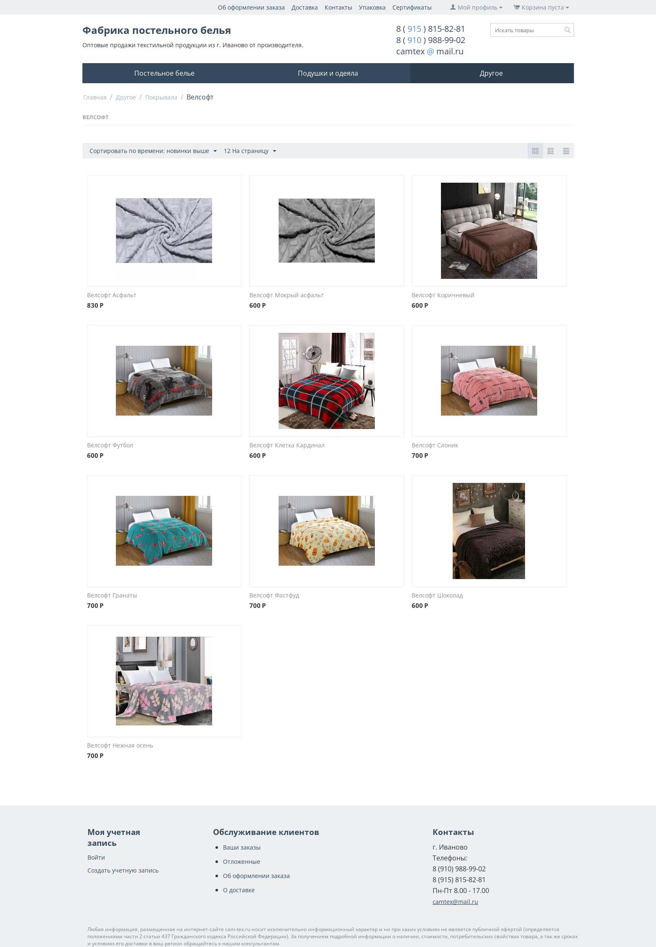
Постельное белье (164, 73)
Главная (95, 97)
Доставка (305, 7)
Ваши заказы (242, 847)
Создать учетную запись (123, 870)
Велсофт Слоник (435, 445)
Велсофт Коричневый (443, 295)
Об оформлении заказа (251, 7)
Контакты (338, 7)
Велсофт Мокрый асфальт (286, 295)
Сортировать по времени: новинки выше (153, 151)
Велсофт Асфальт (111, 295)
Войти (96, 857)
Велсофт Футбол (110, 445)
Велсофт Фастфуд (274, 595)
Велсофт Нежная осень (120, 745)
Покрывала (161, 97)
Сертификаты (412, 7)
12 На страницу (250, 151)
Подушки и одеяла (328, 73)
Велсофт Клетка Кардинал (287, 445)
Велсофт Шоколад (437, 595)
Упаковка (372, 7)
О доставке (239, 890)
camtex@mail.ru (455, 902)
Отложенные (241, 861)
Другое (491, 73)
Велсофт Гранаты (112, 595)
